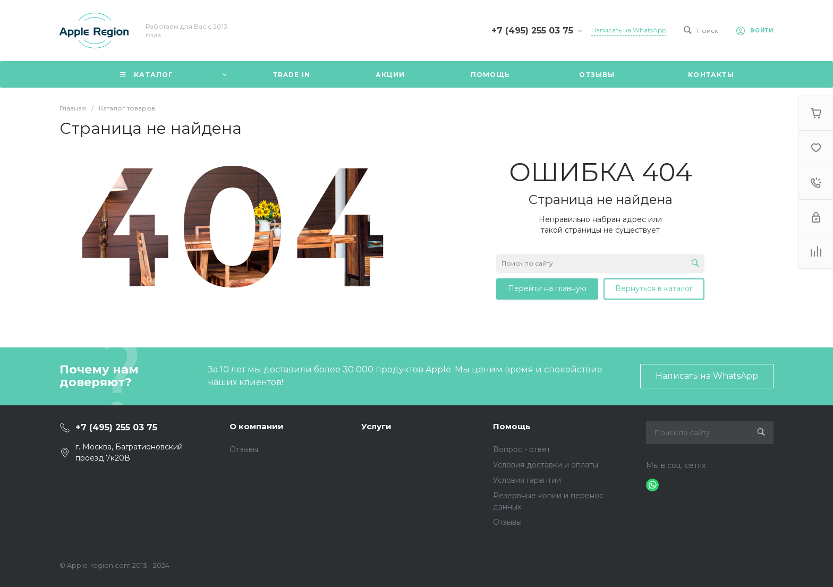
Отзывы (244, 449)
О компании (257, 426)
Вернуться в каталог (654, 288)
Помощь (511, 426)
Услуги (376, 426)
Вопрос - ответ (521, 449)
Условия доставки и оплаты (545, 465)
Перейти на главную (547, 288)
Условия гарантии (527, 480)
